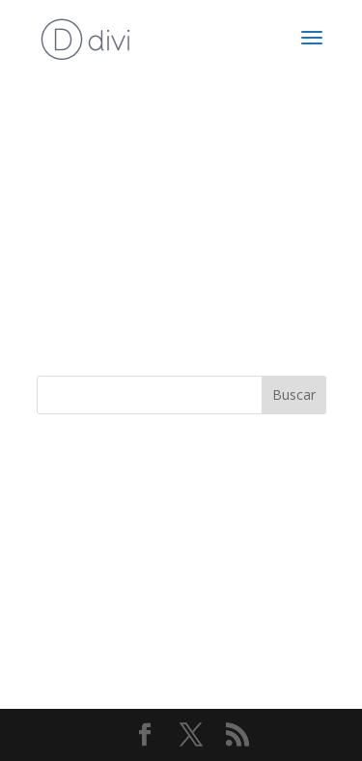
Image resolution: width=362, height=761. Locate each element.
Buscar (294, 394)
